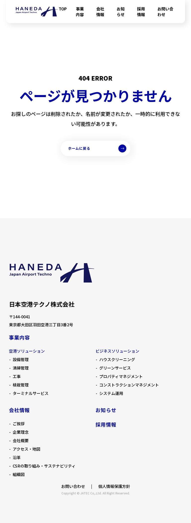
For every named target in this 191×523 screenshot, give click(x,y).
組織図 (19, 474)
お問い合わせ (165, 11)
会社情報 (100, 11)
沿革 (17, 457)
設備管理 (21, 359)
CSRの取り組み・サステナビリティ (44, 466)
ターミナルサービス (30, 393)
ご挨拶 (19, 424)
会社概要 (21, 440)
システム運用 (111, 393)
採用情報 (141, 11)
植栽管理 (21, 385)
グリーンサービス (115, 368)
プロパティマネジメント (121, 376)
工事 (17, 376)
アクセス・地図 (26, 449)
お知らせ (121, 11)
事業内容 (80, 11)
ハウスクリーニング (117, 359)
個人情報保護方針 (114, 486)
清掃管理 (21, 368)
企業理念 (21, 432)
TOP (63, 9)
